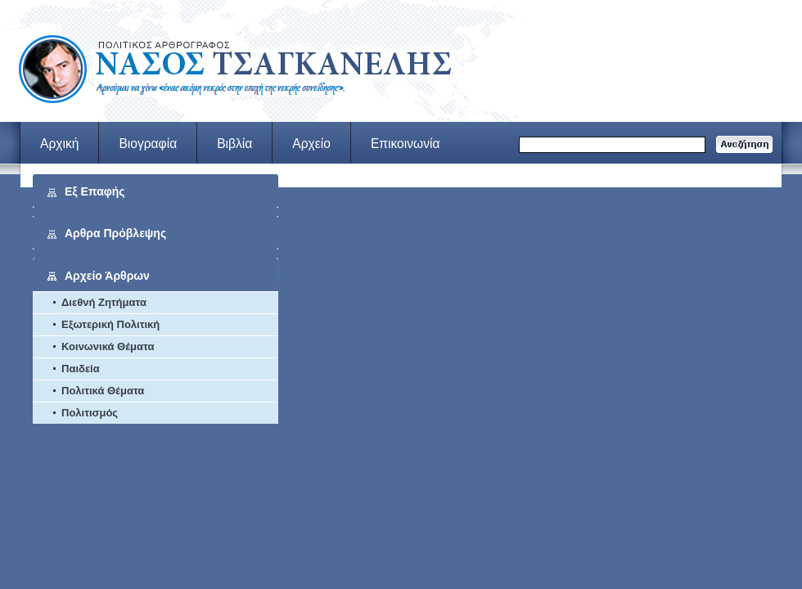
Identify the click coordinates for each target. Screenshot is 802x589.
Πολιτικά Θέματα (102, 390)
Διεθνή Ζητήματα (103, 302)
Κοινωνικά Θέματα (107, 346)
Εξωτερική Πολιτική (110, 324)
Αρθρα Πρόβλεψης (115, 233)
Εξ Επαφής (95, 191)
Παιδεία (80, 368)
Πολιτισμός (89, 413)
